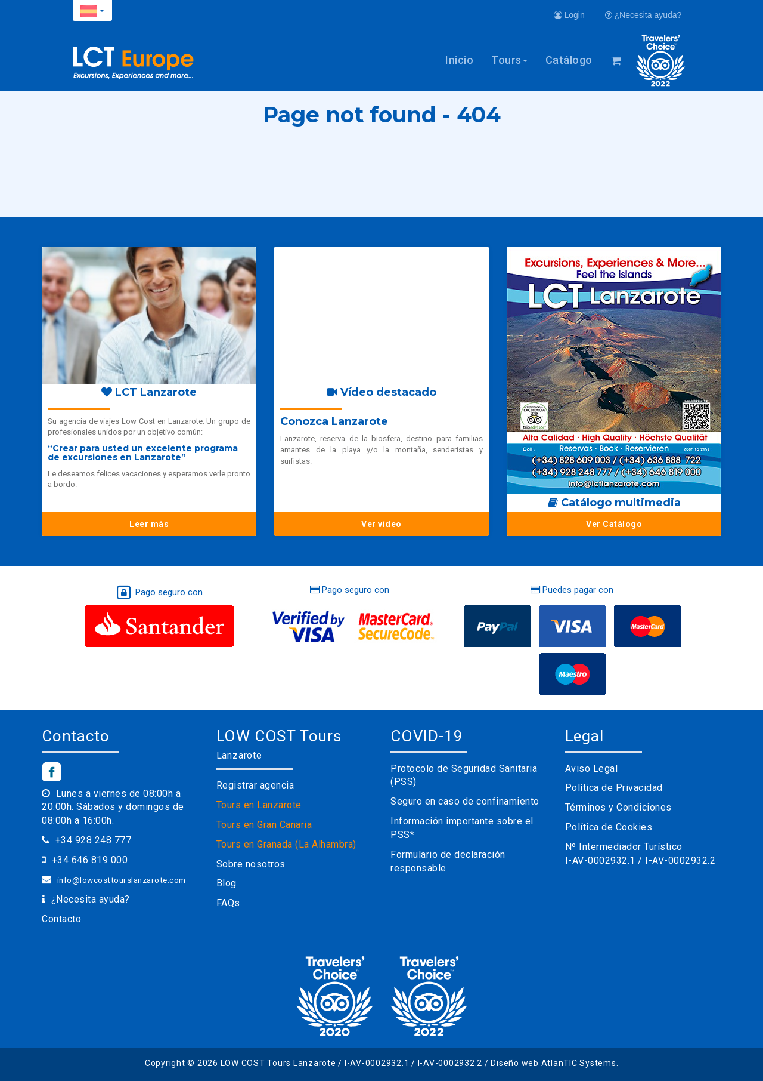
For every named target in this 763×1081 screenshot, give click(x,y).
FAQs (228, 902)
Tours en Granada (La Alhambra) (286, 844)
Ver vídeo (381, 524)
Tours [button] (509, 60)
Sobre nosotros (251, 864)
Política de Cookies (609, 827)
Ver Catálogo (614, 524)
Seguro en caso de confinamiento (464, 801)
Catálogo (569, 60)
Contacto (61, 919)
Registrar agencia (255, 785)
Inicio (459, 60)
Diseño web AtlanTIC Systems (553, 1063)
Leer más (149, 524)
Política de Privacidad (614, 787)
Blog (226, 883)
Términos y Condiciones (618, 807)
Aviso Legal (591, 768)
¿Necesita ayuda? (643, 15)
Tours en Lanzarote (259, 805)
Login (569, 15)
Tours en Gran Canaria (264, 824)
